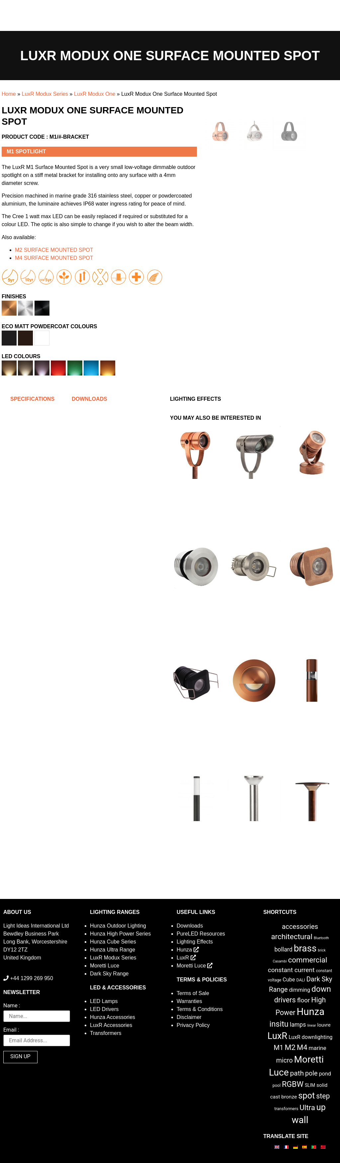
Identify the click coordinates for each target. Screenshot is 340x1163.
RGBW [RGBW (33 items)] (292, 1084)
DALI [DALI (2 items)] (300, 979)
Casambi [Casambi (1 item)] (280, 961)
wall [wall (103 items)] (300, 1119)
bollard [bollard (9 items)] (283, 949)
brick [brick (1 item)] (321, 950)
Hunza (188, 949)
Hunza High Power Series (120, 934)
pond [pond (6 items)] (325, 1074)
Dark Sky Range (109, 973)
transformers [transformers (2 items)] (286, 1108)
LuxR (186, 957)
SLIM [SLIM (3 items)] (310, 1085)
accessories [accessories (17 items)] (300, 927)
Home (9, 94)
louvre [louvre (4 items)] (324, 1025)
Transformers (106, 1033)
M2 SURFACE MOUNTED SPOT (54, 250)
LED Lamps (104, 1001)
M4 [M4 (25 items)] (302, 1047)
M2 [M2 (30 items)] (290, 1047)
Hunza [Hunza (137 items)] (310, 1011)
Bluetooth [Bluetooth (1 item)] (321, 938)
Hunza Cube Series (113, 942)
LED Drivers (104, 1009)
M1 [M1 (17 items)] (278, 1048)
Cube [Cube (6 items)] (289, 979)
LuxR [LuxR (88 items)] (277, 1036)
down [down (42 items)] (321, 989)
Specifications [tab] (32, 399)
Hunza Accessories (112, 1017)
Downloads (190, 926)
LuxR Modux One (95, 94)
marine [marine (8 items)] (317, 1048)
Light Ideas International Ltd (36, 926)
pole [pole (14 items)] (311, 1073)
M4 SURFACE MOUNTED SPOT (54, 258)
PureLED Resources (201, 934)
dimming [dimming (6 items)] (299, 990)
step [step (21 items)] (323, 1096)
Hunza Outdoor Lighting (118, 926)
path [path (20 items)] (297, 1073)
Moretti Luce (104, 965)
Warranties (189, 1001)
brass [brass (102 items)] (305, 948)
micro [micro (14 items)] (284, 1060)
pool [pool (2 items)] (277, 1085)
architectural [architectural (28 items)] (291, 936)
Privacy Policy (193, 1025)
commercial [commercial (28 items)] (307, 959)
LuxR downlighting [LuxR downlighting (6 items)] (310, 1037)
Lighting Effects (195, 942)
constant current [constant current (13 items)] (291, 970)
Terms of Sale (193, 993)
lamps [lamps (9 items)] (298, 1024)
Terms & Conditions (200, 1009)
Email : (11, 1030)
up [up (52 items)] (321, 1107)
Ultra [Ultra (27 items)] (307, 1107)
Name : (11, 1006)
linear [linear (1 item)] (311, 1025)
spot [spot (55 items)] (306, 1095)
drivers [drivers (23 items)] (285, 1000)
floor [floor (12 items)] (303, 1000)
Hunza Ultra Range (112, 949)
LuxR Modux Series (45, 94)
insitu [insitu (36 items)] (279, 1024)
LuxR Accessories (111, 1025)
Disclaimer (189, 1017)
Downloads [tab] (89, 399)
